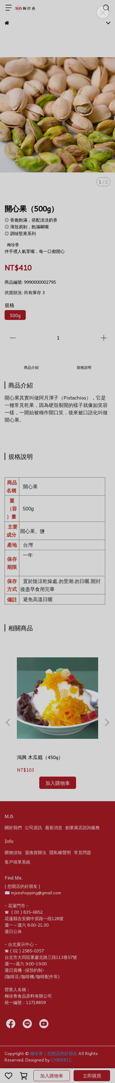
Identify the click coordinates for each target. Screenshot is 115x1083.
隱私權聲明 (60, 852)
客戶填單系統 (17, 861)
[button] (106, 722)
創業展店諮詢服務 (82, 827)
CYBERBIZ (61, 1059)
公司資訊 (33, 827)
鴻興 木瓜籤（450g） (40, 757)
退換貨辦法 (35, 852)
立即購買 (92, 1075)
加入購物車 (51, 1075)
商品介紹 (31, 367)
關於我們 (13, 827)
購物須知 (13, 852)
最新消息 (53, 827)
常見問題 (82, 852)
